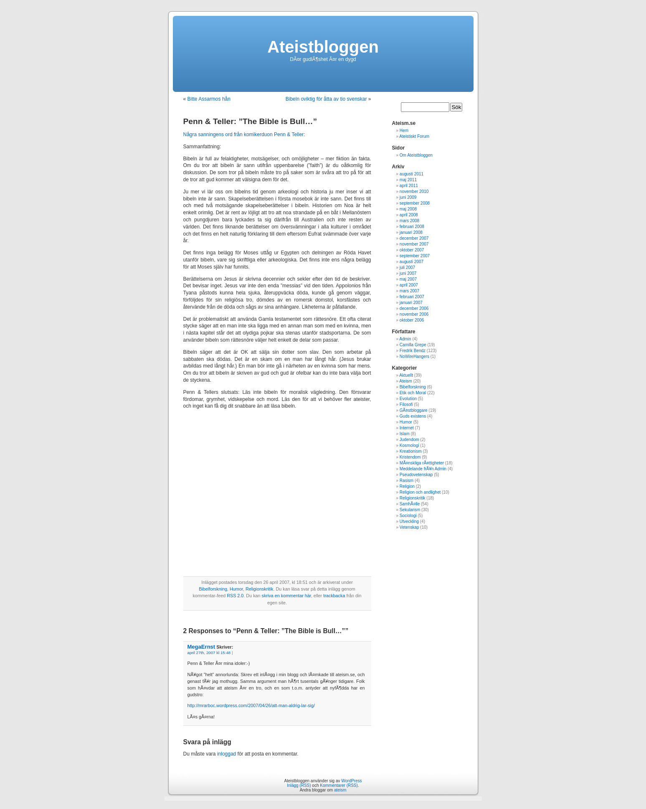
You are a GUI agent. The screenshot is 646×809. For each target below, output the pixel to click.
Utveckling (409, 521)
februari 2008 (412, 226)
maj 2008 (408, 209)
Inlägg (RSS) (299, 785)
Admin (405, 339)
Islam (405, 433)
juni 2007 (408, 273)
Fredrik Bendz (413, 350)
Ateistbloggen (323, 47)
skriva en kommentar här (286, 595)
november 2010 (414, 191)
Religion (407, 486)
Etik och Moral (413, 393)
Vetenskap (409, 527)
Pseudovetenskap (416, 474)
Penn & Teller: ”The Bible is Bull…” (250, 121)
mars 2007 (409, 291)
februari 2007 (412, 296)
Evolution (408, 398)
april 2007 (409, 285)
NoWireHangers (414, 356)
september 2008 (415, 203)
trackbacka (334, 595)
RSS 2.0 (235, 595)
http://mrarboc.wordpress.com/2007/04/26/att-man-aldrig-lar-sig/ (251, 705)
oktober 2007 (412, 250)
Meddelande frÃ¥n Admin (423, 469)
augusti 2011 (411, 174)
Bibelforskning (213, 588)
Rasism (406, 480)
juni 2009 (408, 197)
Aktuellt (406, 375)
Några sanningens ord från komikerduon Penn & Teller (243, 134)
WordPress (351, 781)
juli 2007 (407, 267)
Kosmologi (409, 445)
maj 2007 (408, 279)
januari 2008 (411, 232)
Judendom (409, 439)
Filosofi (406, 404)
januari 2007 (411, 302)
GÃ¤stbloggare (414, 410)
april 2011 (409, 185)
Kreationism (411, 451)
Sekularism (410, 509)
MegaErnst (201, 647)
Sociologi (408, 515)
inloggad (226, 754)
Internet (407, 428)
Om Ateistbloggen (416, 155)
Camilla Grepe (413, 344)
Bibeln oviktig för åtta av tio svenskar (326, 99)
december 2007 (414, 238)
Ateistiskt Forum (414, 136)
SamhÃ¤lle (410, 504)
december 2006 (414, 308)
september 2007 (415, 256)
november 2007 (414, 244)
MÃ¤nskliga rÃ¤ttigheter (422, 463)
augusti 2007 (411, 261)
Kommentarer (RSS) (339, 785)
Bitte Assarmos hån (209, 99)
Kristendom (410, 457)
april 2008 (409, 215)
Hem (404, 130)
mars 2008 (409, 220)
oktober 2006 (412, 320)
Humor (236, 588)
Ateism (405, 381)
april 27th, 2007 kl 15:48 (209, 652)
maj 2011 (408, 180)
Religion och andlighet (420, 492)
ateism (340, 790)
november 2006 (414, 314)
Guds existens (413, 416)
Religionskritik (260, 588)
